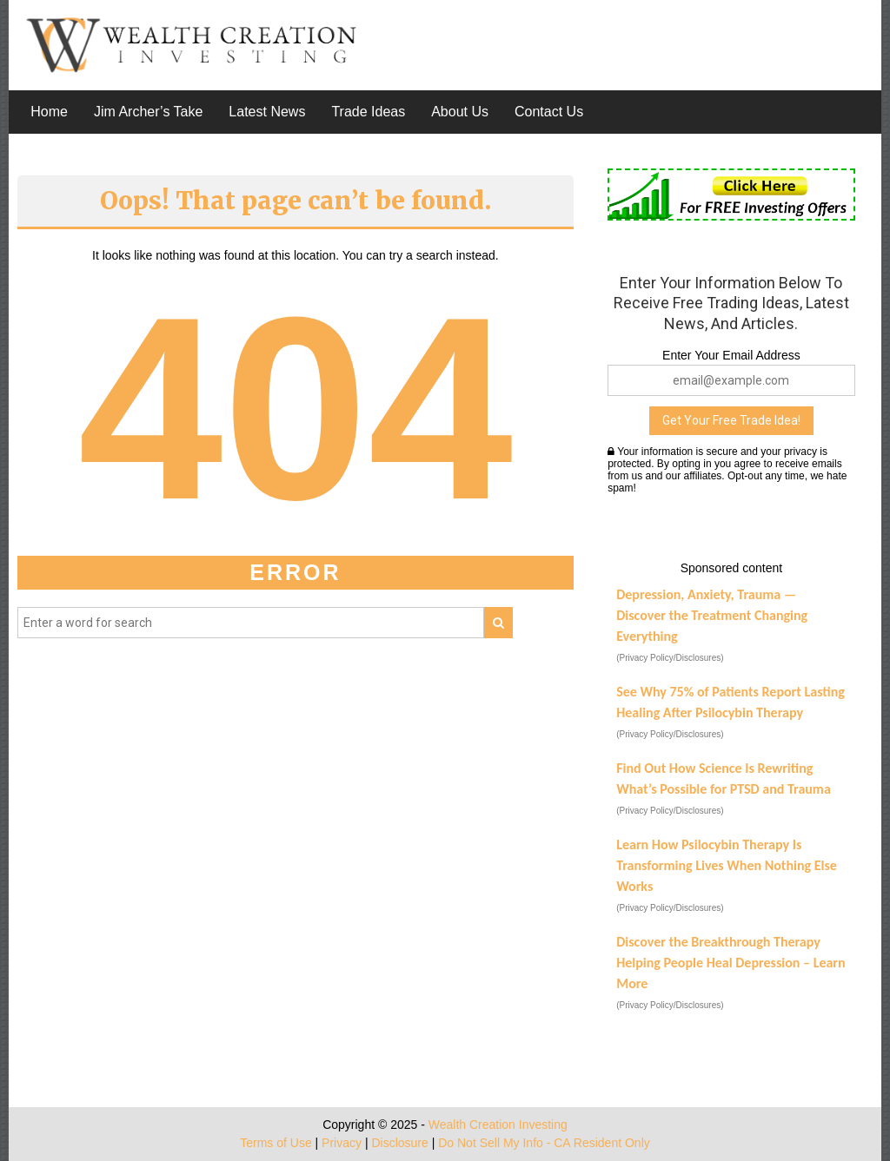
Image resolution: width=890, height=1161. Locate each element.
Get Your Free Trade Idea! (731, 420)
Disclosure (399, 1143)
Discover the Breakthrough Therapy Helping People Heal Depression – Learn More (730, 962)
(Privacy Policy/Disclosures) (669, 658)
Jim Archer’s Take (148, 111)
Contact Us (549, 111)
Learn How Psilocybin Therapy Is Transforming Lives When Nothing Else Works (726, 865)
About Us (459, 111)
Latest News (267, 111)
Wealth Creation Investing (498, 1124)
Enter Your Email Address (731, 355)
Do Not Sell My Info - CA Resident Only (544, 1143)
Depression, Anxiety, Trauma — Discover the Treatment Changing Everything (711, 615)
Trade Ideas (368, 111)
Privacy (342, 1143)
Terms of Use (275, 1143)
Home (49, 111)
